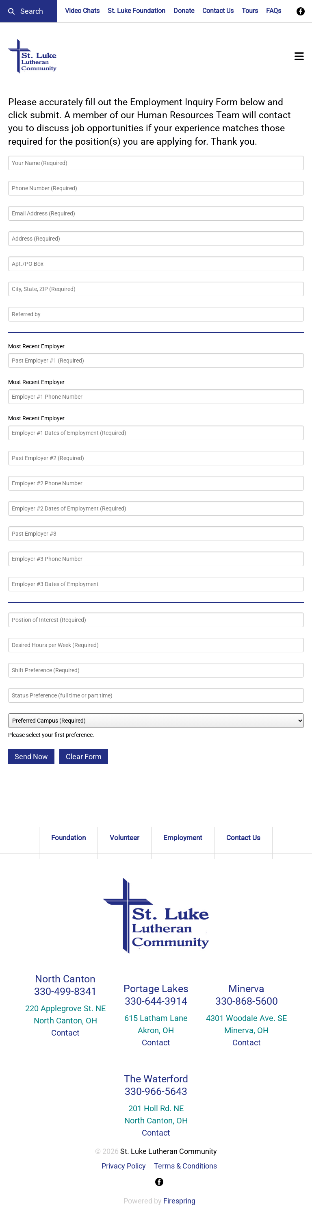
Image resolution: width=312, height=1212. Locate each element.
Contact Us (218, 11)
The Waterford (156, 1079)
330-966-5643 (156, 1091)
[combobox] (28, 11)
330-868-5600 (246, 1001)
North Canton (65, 979)
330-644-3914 (156, 1001)
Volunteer (124, 838)
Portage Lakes (156, 989)
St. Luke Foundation (136, 11)
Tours (250, 11)
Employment (182, 838)
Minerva (246, 989)
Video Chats (82, 11)
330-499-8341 (65, 991)
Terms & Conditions (185, 1166)
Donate (183, 11)
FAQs (273, 11)
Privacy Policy (124, 1166)
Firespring (179, 1201)
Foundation (68, 838)
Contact (65, 1033)
